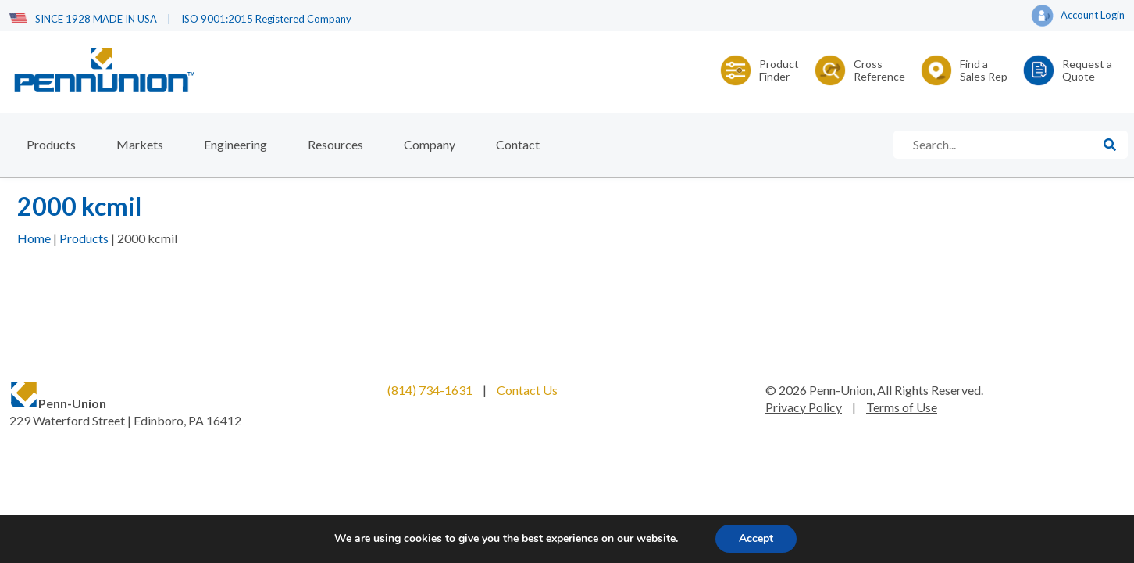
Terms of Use (901, 407)
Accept (756, 538)
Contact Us (527, 389)
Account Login (1078, 16)
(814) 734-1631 (429, 389)
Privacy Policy (803, 407)
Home (34, 238)
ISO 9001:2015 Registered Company (266, 19)
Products (51, 144)
